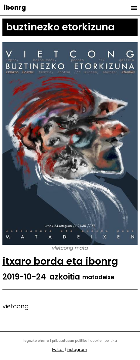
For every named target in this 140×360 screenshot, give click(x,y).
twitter (58, 349)
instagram (77, 349)
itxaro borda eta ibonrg (60, 261)
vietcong (15, 306)
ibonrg (15, 7)
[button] (134, 7)
